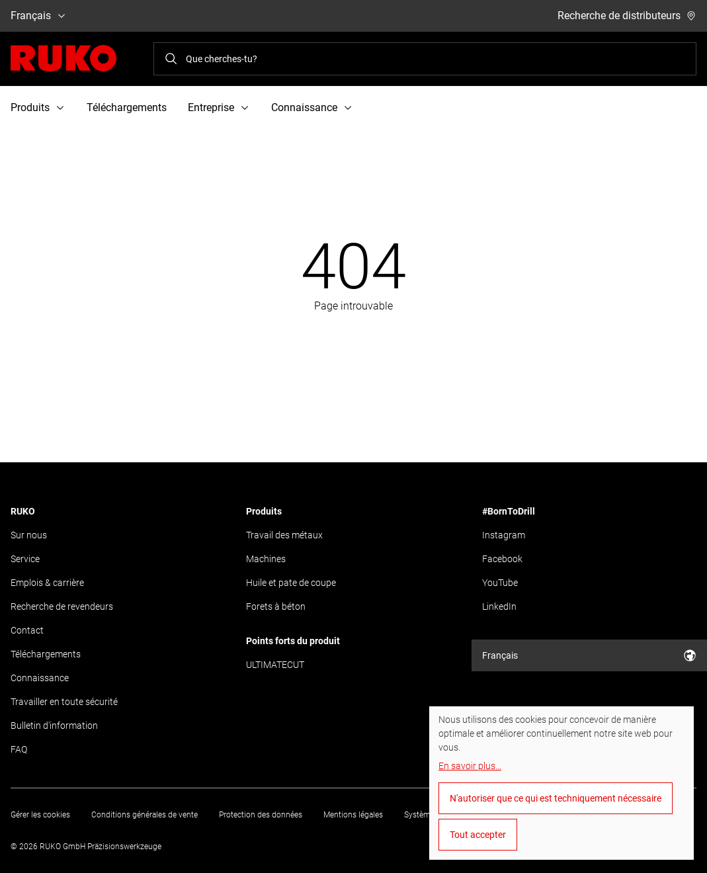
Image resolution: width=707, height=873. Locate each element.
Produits (264, 511)
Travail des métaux (284, 535)
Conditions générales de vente (144, 814)
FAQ (19, 749)
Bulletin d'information (54, 725)
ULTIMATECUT (275, 664)
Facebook (502, 559)
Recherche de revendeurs (62, 606)
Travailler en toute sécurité (64, 701)
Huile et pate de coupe (291, 582)
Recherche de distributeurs (627, 15)
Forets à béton (276, 606)
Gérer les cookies (40, 814)
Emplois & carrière (47, 582)
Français (39, 15)
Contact (27, 630)
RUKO (23, 511)
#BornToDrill (508, 511)
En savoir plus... (469, 766)
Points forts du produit (293, 641)
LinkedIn (499, 606)
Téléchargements (127, 107)
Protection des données (260, 814)
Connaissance (40, 678)
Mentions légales (353, 814)
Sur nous (29, 535)
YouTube (500, 582)
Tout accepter (478, 834)
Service (25, 559)
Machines (266, 559)
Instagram (503, 535)
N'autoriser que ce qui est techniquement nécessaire (555, 798)
